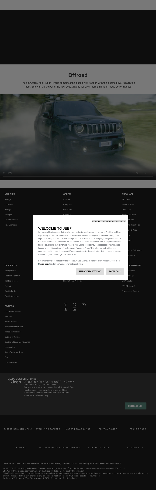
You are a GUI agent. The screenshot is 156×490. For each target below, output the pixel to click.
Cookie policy (44, 264)
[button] (109, 221)
